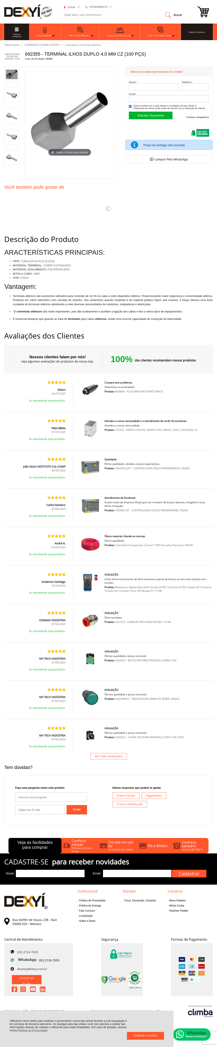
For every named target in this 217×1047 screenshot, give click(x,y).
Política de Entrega (89, 905)
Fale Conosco (86, 910)
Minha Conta (176, 905)
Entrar (71, 7)
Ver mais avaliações (108, 756)
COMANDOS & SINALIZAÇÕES (42, 45)
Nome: (133, 82)
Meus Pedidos (177, 900)
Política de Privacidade (32, 1030)
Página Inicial (11, 45)
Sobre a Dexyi (86, 920)
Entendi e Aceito (145, 1035)
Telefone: (187, 82)
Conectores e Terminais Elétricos (83, 45)
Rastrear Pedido (178, 910)
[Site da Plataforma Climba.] (200, 1011)
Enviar (77, 809)
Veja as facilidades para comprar (35, 845)
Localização (85, 915)
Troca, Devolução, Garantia (140, 900)
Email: (133, 94)
